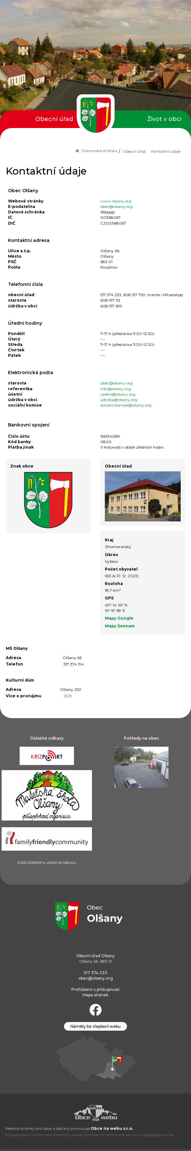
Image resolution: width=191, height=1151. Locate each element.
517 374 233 (95, 972)
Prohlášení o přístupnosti (95, 989)
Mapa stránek (95, 994)
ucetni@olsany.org (117, 394)
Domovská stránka (96, 150)
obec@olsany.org (116, 206)
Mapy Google (119, 618)
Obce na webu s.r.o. (112, 1128)
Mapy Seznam (120, 625)
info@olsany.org (115, 388)
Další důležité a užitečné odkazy (46, 862)
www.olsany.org (115, 201)
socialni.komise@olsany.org (125, 405)
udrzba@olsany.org (118, 399)
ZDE (68, 695)
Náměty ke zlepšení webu (95, 1026)
